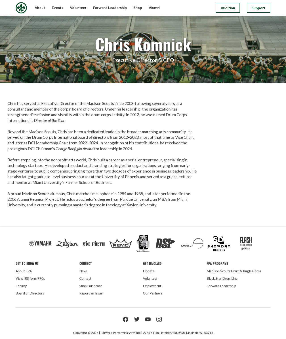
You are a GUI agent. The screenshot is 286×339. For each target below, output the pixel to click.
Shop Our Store (90, 286)
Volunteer (150, 278)
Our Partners (153, 293)
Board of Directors (30, 293)
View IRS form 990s (30, 278)
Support (258, 8)
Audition (228, 8)
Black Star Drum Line (222, 278)
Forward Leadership (221, 286)
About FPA (24, 271)
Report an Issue (91, 293)
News (83, 271)
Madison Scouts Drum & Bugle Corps (234, 271)
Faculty (21, 286)
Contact (85, 278)
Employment (152, 286)
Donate (148, 271)
